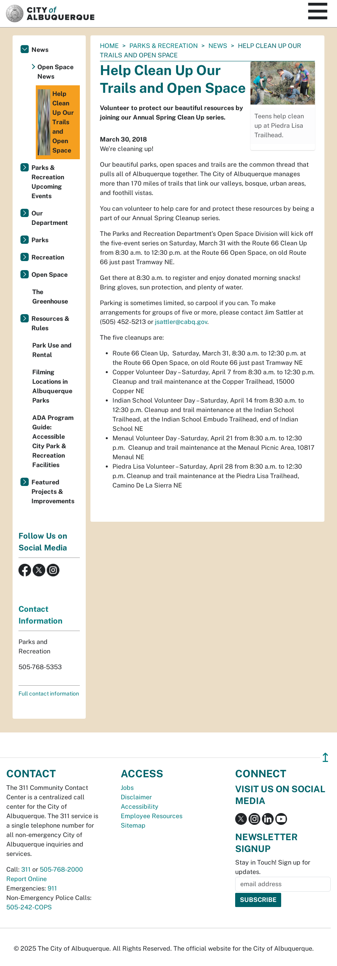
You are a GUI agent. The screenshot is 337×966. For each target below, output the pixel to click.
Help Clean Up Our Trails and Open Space (56, 122)
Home (109, 46)
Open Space (49, 274)
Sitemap (133, 825)
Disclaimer (136, 797)
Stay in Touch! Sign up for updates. (272, 867)
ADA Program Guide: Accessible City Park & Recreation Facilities (53, 441)
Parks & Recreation (163, 46)
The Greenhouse (50, 296)
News (217, 46)
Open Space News (55, 71)
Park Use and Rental (52, 350)
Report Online (26, 879)
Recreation (47, 257)
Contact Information (40, 615)
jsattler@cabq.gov (181, 322)
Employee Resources (151, 816)
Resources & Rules (50, 323)
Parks (39, 240)
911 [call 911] (52, 888)
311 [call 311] (26, 869)
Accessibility (139, 806)
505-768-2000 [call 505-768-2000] (61, 869)
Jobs (127, 787)
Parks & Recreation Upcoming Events (47, 182)
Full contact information (48, 693)
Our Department (49, 218)
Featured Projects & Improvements (52, 491)
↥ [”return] (325, 757)
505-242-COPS (29, 907)
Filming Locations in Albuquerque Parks (52, 386)
